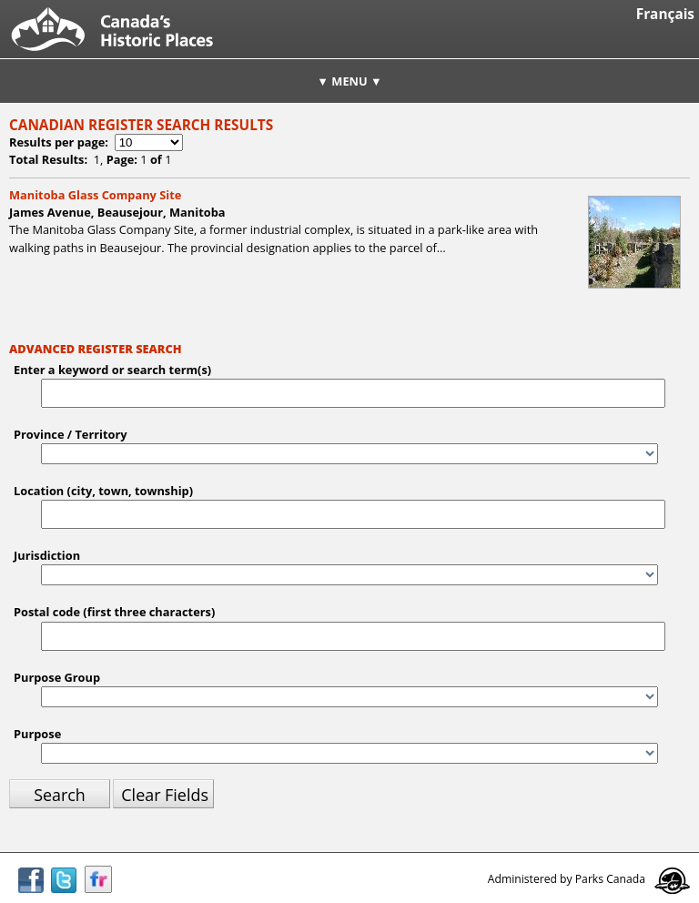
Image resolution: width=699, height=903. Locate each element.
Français (665, 14)
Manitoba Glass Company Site (95, 195)
